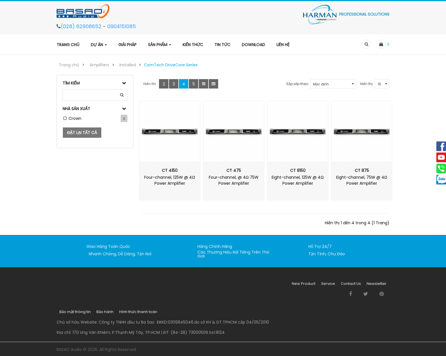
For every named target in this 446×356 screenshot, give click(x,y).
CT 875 (362, 170)
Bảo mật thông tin (75, 314)
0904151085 (121, 26)
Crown (75, 118)
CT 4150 (169, 170)
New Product (303, 286)
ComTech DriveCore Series (171, 65)
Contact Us (351, 286)
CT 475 (233, 170)
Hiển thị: (366, 83)
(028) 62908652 (82, 26)
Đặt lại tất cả (82, 132)
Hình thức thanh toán (138, 314)
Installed (127, 65)
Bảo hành (104, 314)
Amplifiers (99, 65)
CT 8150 (297, 170)
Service (328, 286)
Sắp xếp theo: (297, 83)
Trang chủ (69, 65)
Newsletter (377, 286)
